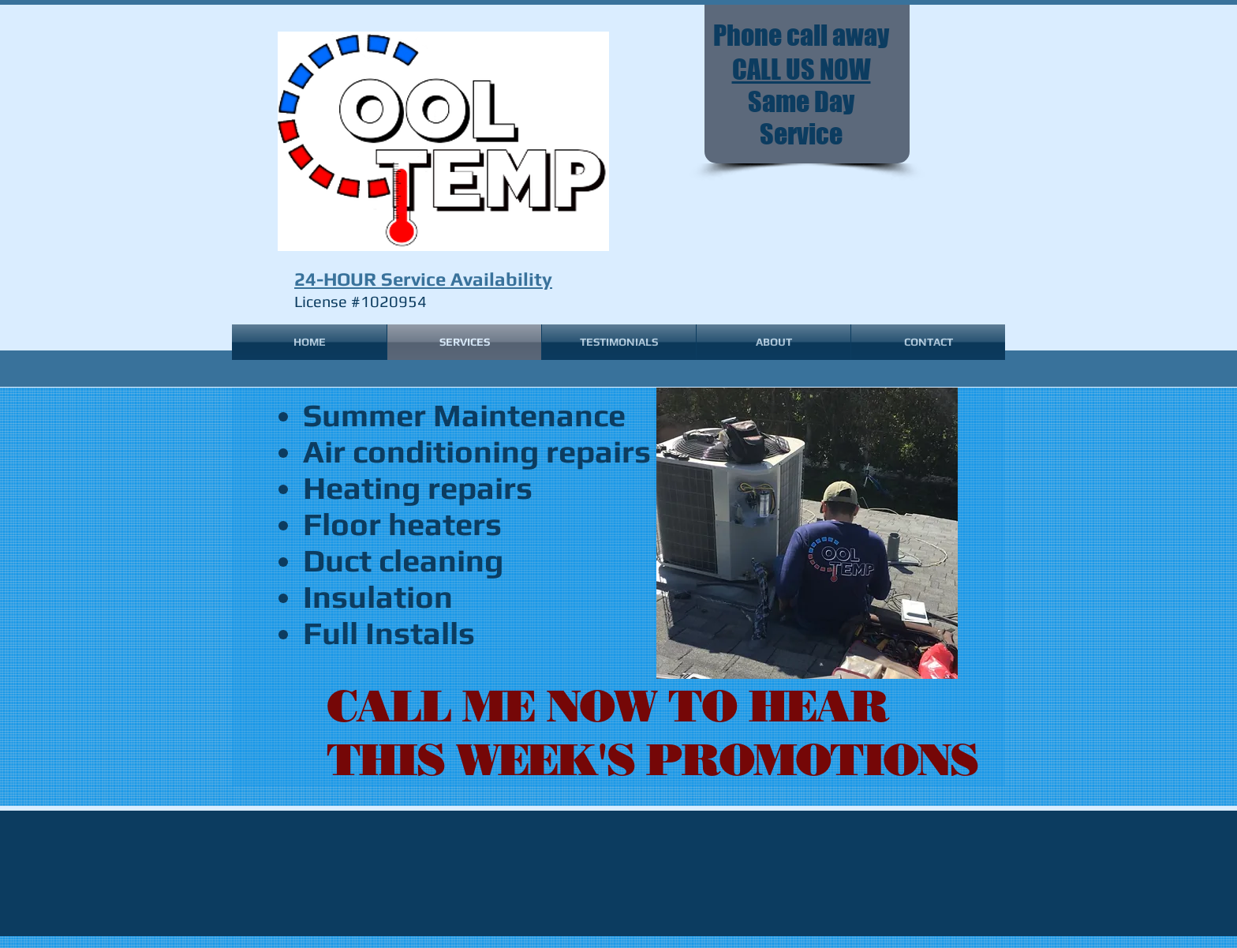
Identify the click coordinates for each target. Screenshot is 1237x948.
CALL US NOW (801, 69)
